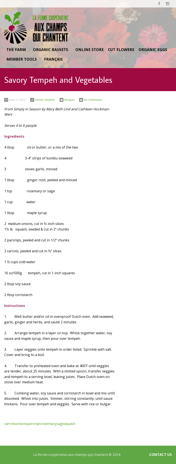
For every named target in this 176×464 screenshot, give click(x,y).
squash (69, 423)
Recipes (69, 100)
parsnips (34, 423)
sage (60, 423)
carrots (10, 423)
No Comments (93, 100)
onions (21, 423)
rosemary (48, 423)
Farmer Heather (45, 100)
